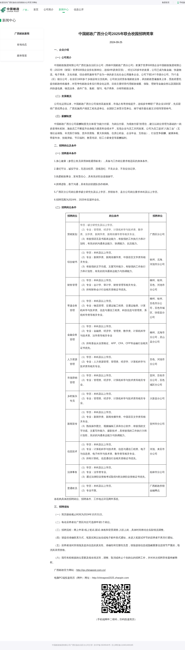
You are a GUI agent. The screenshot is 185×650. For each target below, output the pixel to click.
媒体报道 (22, 55)
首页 (35, 9)
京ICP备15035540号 (102, 645)
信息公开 (79, 9)
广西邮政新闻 (21, 33)
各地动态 (22, 44)
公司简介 (48, 9)
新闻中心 (64, 9)
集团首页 (165, 2)
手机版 (181, 2)
